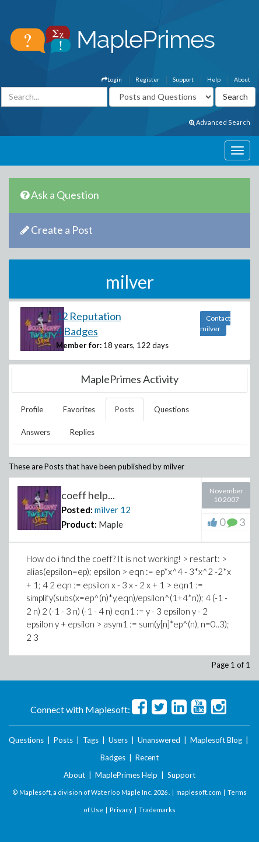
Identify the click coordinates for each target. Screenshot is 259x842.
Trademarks (157, 809)
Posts (124, 409)
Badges (112, 757)
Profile (32, 409)
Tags (91, 740)
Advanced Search (219, 122)
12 (125, 509)
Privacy (121, 809)
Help (213, 79)
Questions (171, 409)
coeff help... (88, 495)
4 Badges (77, 331)
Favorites (79, 409)
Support (183, 79)
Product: (79, 524)
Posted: (77, 509)
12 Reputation (88, 316)
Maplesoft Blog (216, 740)
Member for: (79, 345)
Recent (147, 757)
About (242, 79)
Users (118, 740)
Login (112, 79)
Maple (111, 524)
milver (106, 509)
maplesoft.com (198, 792)
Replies (82, 432)
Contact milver (215, 323)
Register (147, 79)
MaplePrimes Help (126, 775)
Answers (35, 432)
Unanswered (159, 740)
